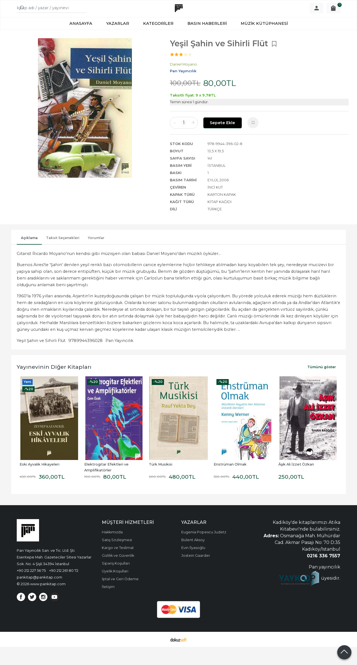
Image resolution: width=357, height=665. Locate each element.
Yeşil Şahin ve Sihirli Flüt (41, 358)
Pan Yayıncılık (119, 358)
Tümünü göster (321, 385)
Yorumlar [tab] (96, 256)
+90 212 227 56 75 (31, 588)
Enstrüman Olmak (230, 482)
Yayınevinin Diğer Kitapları (54, 385)
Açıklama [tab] (29, 256)
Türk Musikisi (160, 482)
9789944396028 (85, 358)
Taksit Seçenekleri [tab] (62, 256)
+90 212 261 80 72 (63, 588)
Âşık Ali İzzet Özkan (296, 482)
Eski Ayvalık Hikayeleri (39, 482)
